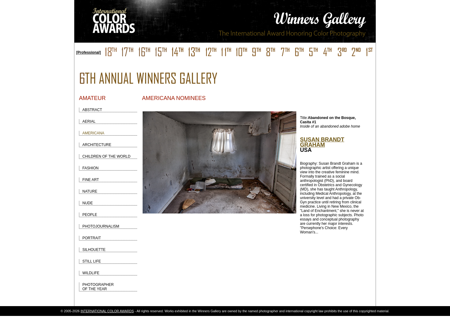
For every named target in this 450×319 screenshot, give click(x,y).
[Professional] (88, 52)
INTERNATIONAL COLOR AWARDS (107, 311)
